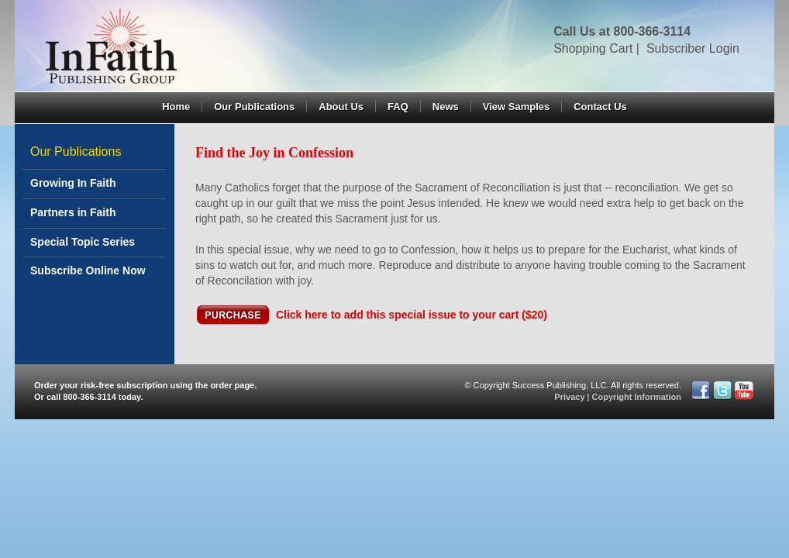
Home (176, 106)
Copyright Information (637, 396)
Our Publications (254, 106)
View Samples (516, 106)
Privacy (569, 396)
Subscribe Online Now (88, 270)
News (445, 106)
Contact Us (600, 106)
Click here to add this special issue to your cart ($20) (411, 314)
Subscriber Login (692, 48)
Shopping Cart (592, 48)
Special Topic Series (82, 242)
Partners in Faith (72, 212)
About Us (341, 106)
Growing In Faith (72, 183)
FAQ (398, 106)
